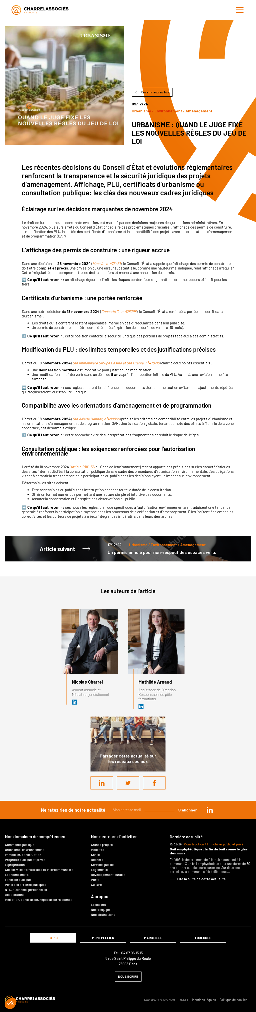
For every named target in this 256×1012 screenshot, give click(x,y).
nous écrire (128, 977)
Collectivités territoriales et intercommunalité (39, 870)
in (210, 810)
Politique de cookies (234, 1000)
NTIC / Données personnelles (26, 890)
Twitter (128, 783)
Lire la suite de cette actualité (201, 879)
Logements (99, 870)
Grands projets (102, 845)
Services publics (102, 865)
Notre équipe (100, 910)
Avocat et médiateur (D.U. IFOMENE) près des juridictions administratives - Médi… (75, 702)
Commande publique (19, 845)
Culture (96, 885)
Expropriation (15, 865)
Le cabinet (98, 905)
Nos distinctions (103, 915)
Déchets (97, 860)
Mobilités (97, 850)
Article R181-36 (83, 467)
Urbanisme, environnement (24, 850)
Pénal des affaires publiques (25, 885)
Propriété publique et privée (25, 860)
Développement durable (108, 875)
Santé (95, 855)
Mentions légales (204, 1000)
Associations (14, 895)
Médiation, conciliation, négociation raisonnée (38, 900)
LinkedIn (102, 783)
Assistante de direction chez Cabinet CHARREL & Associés (141, 706)
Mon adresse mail (127, 810)
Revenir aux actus (154, 92)
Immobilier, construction (23, 855)
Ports (95, 880)
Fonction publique (18, 880)
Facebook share (154, 783)
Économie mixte (16, 875)
